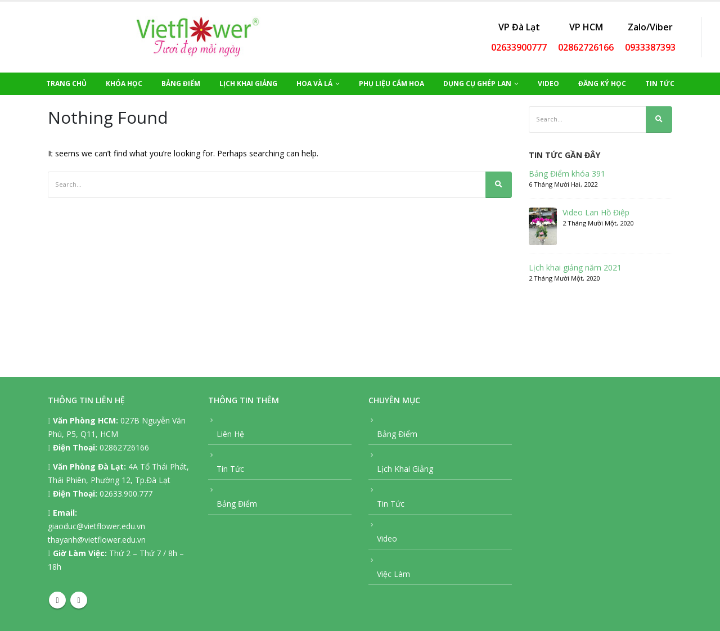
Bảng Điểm (180, 83)
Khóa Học (124, 83)
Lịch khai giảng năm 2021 (575, 268)
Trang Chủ (66, 83)
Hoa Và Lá (314, 83)
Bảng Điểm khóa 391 (567, 174)
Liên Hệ (230, 434)
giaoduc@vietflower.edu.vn (96, 526)
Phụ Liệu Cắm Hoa (391, 83)
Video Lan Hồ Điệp (595, 213)
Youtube (78, 600)
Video (548, 83)
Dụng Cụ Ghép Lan (477, 83)
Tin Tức (659, 83)
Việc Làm (393, 574)
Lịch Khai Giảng (248, 83)
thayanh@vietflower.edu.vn (97, 539)
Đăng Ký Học (602, 83)
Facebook (57, 600)
